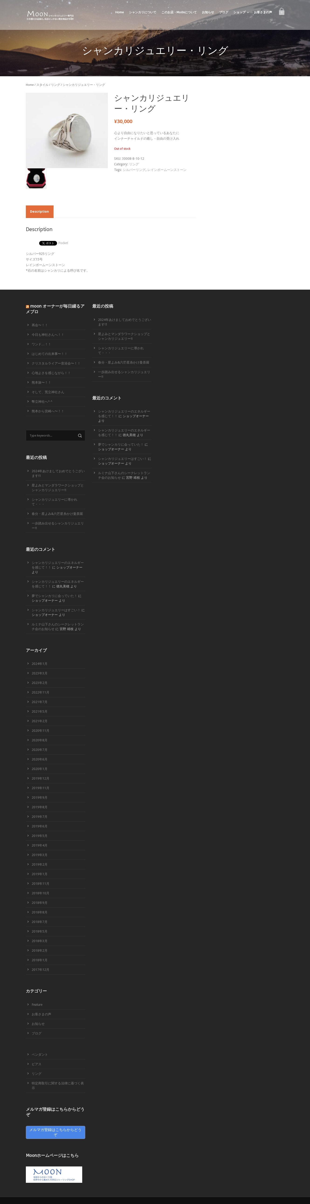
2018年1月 (40, 960)
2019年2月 (40, 864)
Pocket (63, 243)
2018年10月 (40, 893)
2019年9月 (40, 797)
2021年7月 (40, 702)
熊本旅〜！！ (41, 382)
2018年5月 (40, 931)
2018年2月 (40, 950)
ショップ (239, 12)
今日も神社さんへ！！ (48, 335)
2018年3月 (40, 941)
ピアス (36, 1064)
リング (55, 85)
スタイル (42, 85)
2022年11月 (40, 692)
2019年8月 (40, 807)
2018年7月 (40, 922)
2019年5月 (40, 836)
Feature (37, 1004)
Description (39, 211)
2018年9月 (40, 903)
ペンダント (40, 1054)
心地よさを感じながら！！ (51, 373)
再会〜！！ (40, 325)
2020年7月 (40, 750)
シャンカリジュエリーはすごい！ (56, 610)
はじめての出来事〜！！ (50, 354)
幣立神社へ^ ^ (42, 401)
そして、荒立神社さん (48, 392)
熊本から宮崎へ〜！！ (48, 411)
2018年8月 (40, 912)
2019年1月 (40, 874)
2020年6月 (40, 759)
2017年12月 (40, 970)
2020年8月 (40, 740)
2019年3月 (40, 855)
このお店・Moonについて (179, 12)
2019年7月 (40, 817)
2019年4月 (40, 845)
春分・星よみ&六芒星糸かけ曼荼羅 (57, 514)
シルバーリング (134, 170)
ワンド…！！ (41, 344)
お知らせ (208, 12)
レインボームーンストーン (167, 170)
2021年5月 (40, 711)
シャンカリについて (142, 12)
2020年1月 (40, 769)
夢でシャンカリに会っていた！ (54, 596)
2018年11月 (40, 883)
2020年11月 (40, 730)
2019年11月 (40, 788)
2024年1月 (40, 664)
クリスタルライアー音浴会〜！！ (56, 363)
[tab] (39, 211)
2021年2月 (40, 721)
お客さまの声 (263, 12)
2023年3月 (40, 673)
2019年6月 (40, 826)
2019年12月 (40, 778)
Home (119, 12)
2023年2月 (40, 683)
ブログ (223, 12)
